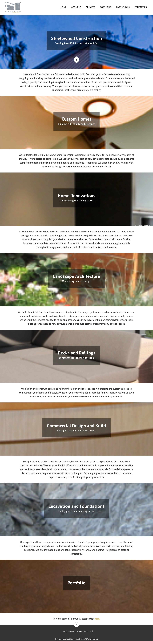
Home (63, 7)
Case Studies (123, 7)
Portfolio (151, 239)
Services (90, 7)
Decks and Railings (151, 233)
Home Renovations (151, 230)
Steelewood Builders (151, 225)
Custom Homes (151, 228)
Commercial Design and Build (151, 235)
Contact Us (140, 7)
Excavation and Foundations (151, 237)
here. (97, 618)
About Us (76, 7)
